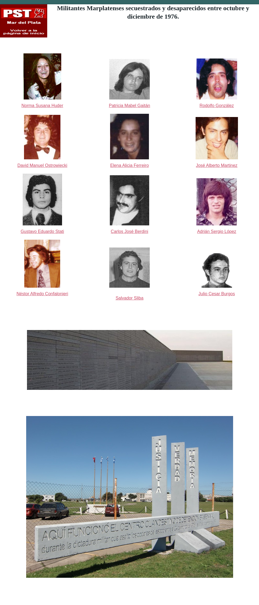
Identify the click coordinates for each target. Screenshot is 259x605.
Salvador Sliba (129, 298)
